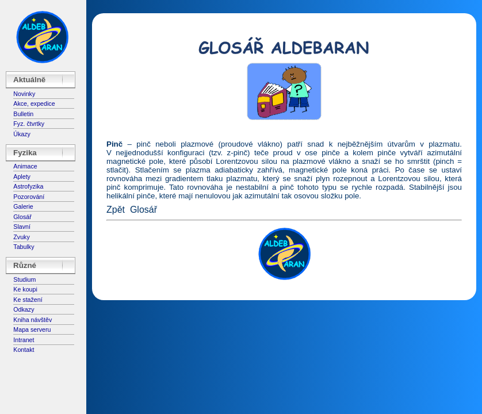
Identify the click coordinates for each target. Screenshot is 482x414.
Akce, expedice (34, 103)
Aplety (21, 176)
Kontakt (23, 349)
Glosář (22, 216)
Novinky (24, 93)
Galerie (23, 206)
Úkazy (21, 134)
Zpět (115, 209)
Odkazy (23, 309)
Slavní (21, 226)
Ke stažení (27, 299)
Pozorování (28, 196)
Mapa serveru (32, 329)
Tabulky (23, 246)
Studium (24, 279)
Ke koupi (25, 289)
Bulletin (23, 113)
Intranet (23, 339)
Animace (25, 166)
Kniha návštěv (32, 319)
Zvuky (21, 236)
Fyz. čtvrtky (28, 123)
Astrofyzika (28, 186)
